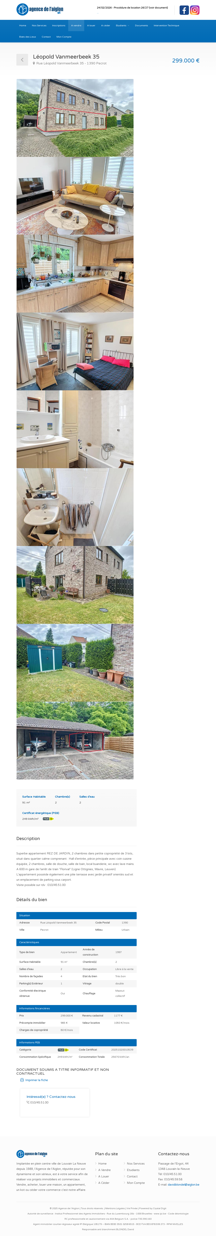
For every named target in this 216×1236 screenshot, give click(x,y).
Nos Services (39, 25)
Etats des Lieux (27, 36)
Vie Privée (132, 1208)
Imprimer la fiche (34, 1080)
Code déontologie (178, 1213)
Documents (141, 25)
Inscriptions (58, 25)
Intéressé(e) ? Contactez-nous (51, 1097)
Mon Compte (64, 36)
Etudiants (121, 25)
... (98, 12)
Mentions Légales (115, 1208)
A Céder (103, 1183)
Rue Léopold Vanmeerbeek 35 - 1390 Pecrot (71, 63)
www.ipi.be (160, 1213)
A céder (105, 25)
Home (22, 25)
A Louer (103, 1176)
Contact (46, 36)
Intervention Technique (166, 25)
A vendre (76, 25)
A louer (91, 25)
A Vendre (104, 1170)
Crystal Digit (159, 1208)
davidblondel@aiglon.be (183, 1184)
